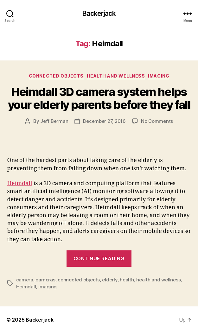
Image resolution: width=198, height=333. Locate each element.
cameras (45, 280)
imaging (47, 287)
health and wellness (158, 280)
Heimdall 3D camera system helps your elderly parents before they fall (99, 98)
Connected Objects (56, 76)
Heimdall (19, 183)
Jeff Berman (54, 121)
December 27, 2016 (104, 121)
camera (24, 280)
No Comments (157, 121)
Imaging (158, 76)
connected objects (79, 280)
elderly (109, 280)
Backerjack (98, 13)
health (127, 280)
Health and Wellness (116, 76)
